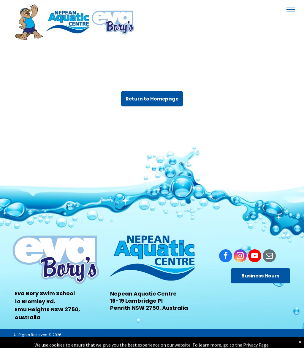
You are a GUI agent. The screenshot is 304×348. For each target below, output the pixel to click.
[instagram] (240, 256)
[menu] (291, 9)
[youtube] (254, 256)
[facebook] (225, 256)
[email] (269, 256)
